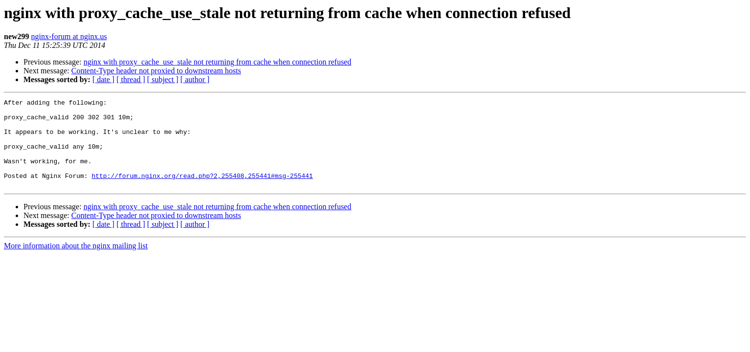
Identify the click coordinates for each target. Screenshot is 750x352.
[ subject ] (162, 79)
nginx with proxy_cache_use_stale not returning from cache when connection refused (218, 62)
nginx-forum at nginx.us (69, 36)
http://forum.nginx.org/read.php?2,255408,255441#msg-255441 (201, 191)
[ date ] (103, 79)
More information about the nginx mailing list (76, 263)
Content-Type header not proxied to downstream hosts (156, 70)
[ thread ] (130, 79)
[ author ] (195, 79)
